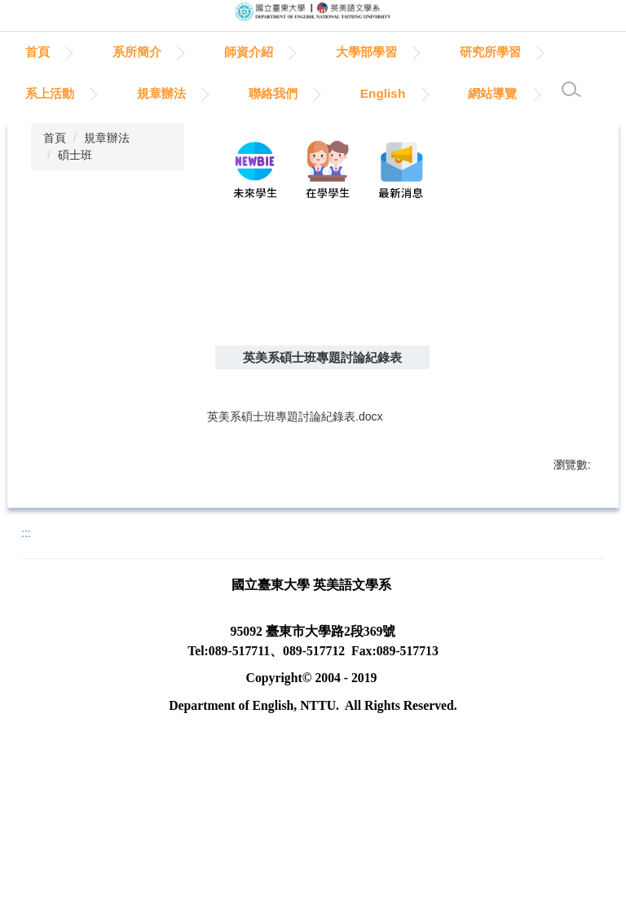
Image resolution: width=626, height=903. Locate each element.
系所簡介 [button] (211, 52)
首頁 (112, 52)
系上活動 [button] (173, 93)
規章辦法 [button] (285, 93)
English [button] (507, 93)
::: (31, 52)
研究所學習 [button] (55, 93)
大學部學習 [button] (441, 52)
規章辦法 (107, 178)
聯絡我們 (397, 93)
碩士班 (75, 195)
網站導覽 (49, 135)
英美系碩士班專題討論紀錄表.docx (305, 458)
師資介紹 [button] (323, 52)
